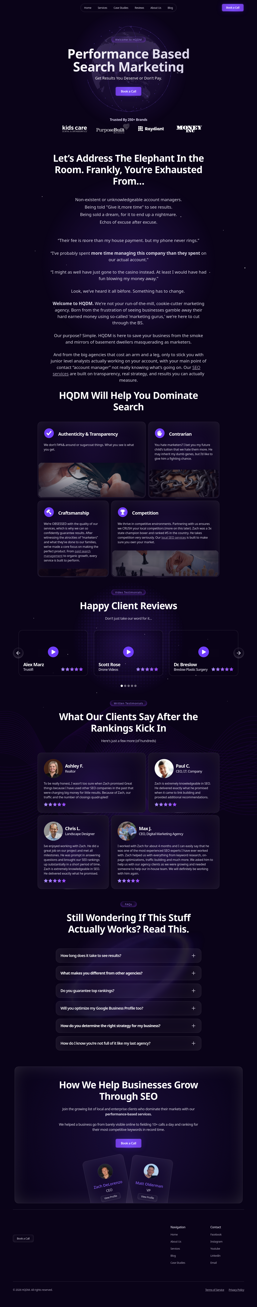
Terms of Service (214, 1290)
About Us (155, 8)
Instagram (216, 1241)
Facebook (215, 1234)
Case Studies (121, 8)
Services (102, 8)
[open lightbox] (53, 653)
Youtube (215, 1248)
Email (213, 1262)
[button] (18, 653)
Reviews (139, 8)
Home (87, 8)
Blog (170, 8)
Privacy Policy (236, 1290)
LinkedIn (215, 1255)
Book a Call (23, 1238)
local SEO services (173, 537)
